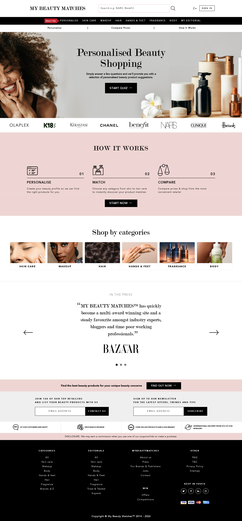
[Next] (214, 332)
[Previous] (28, 332)
